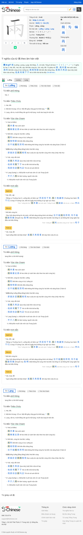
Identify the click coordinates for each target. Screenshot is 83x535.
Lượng (18, 80)
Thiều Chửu (33, 86)
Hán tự (4, 2)
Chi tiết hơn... (51, 72)
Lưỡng (9, 80)
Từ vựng (19, 2)
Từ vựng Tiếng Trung (70, 517)
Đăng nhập (77, 2)
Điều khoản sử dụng (48, 514)
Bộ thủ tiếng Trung (69, 514)
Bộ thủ (11, 2)
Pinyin (26, 2)
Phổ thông (24, 86)
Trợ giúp (44, 521)
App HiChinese (36, 2)
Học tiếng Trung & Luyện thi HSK (72, 522)
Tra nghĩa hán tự (68, 510)
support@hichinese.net (9, 519)
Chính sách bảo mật (48, 517)
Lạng (26, 80)
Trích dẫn (57, 86)
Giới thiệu (45, 510)
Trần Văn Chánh (46, 86)
